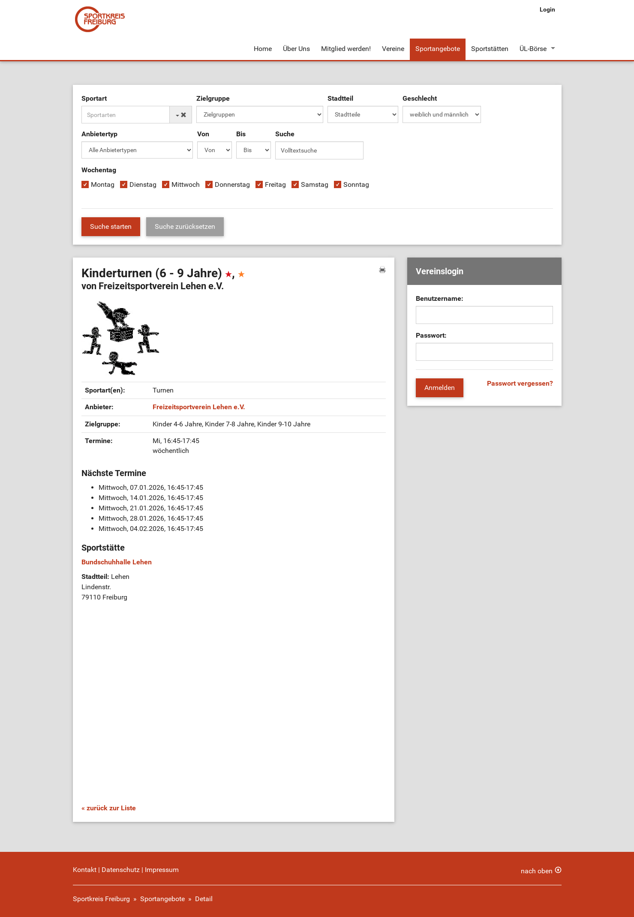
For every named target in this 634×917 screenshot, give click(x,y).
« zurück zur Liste (108, 808)
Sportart (94, 98)
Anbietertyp (99, 134)
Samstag (314, 184)
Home (263, 49)
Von (203, 134)
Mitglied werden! (346, 49)
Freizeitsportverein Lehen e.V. (199, 407)
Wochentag (98, 170)
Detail (204, 899)
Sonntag (356, 184)
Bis (241, 134)
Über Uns (296, 49)
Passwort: (431, 335)
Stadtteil (340, 98)
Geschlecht (420, 98)
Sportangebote (437, 49)
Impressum (162, 870)
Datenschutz (121, 870)
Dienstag (142, 184)
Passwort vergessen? (520, 383)
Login (547, 9)
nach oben (537, 871)
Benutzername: (439, 298)
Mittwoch (185, 184)
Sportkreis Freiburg (101, 899)
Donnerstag (232, 184)
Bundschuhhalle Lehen (116, 562)
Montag (102, 184)
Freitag (275, 184)
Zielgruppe (213, 98)
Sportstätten (489, 49)
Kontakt (84, 870)
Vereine (393, 49)
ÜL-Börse (533, 49)
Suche (284, 134)
